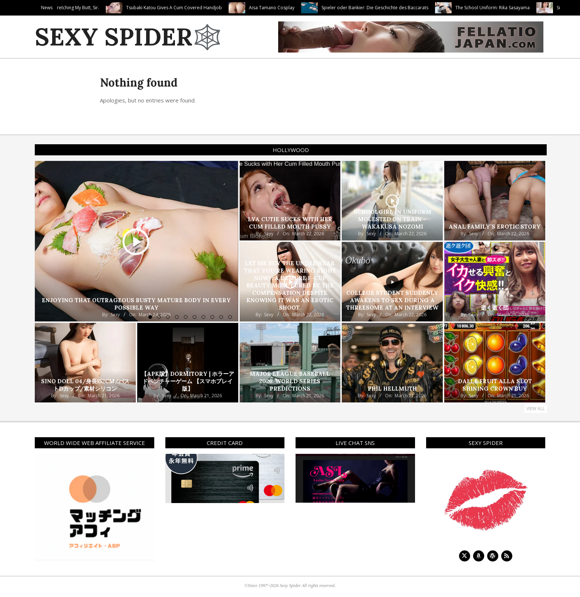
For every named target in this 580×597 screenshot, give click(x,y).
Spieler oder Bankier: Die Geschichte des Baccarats (408, 7)
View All (535, 408)
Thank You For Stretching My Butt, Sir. (93, 7)
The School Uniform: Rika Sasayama (526, 7)
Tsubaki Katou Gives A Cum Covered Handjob (207, 7)
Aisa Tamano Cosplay (305, 7)
